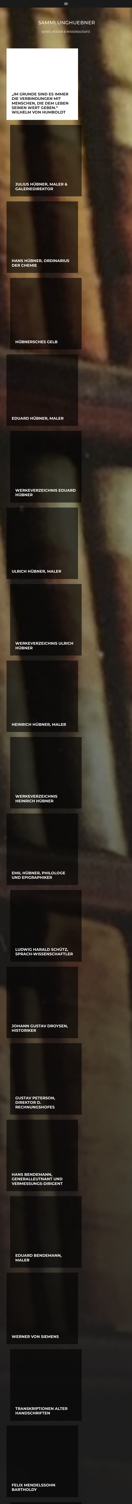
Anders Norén (74, 1489)
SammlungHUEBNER (67, 22)
